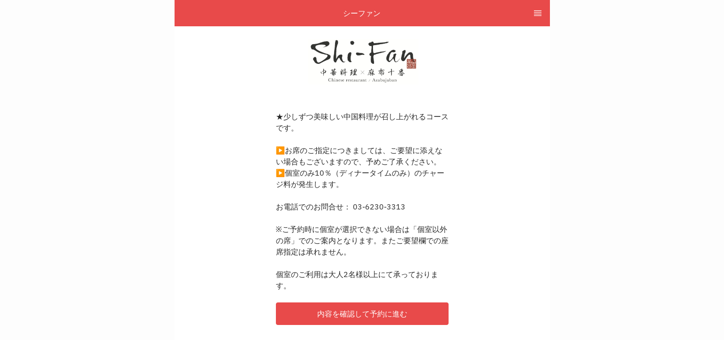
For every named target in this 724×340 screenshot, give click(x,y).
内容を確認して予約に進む (362, 313)
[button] (362, 314)
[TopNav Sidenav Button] (538, 13)
